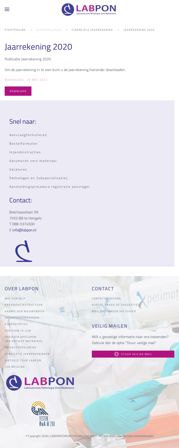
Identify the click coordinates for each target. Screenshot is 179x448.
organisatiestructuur (24, 305)
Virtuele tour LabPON (23, 360)
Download (18, 91)
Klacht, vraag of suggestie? (115, 305)
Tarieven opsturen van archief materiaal (24, 339)
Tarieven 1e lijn (18, 330)
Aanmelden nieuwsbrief (25, 311)
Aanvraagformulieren (28, 134)
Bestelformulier (23, 143)
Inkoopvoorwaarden (22, 317)
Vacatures (18, 169)
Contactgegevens (106, 298)
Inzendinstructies (25, 152)
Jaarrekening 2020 (38, 46)
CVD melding (15, 367)
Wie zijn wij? (15, 298)
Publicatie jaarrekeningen (27, 354)
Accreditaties (16, 324)
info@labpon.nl (24, 230)
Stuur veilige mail (133, 354)
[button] (7, 9)
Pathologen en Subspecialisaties (38, 177)
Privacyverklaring (21, 347)
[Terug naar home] (89, 9)
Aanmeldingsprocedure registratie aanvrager (49, 186)
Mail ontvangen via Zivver (114, 311)
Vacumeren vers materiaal (33, 160)
